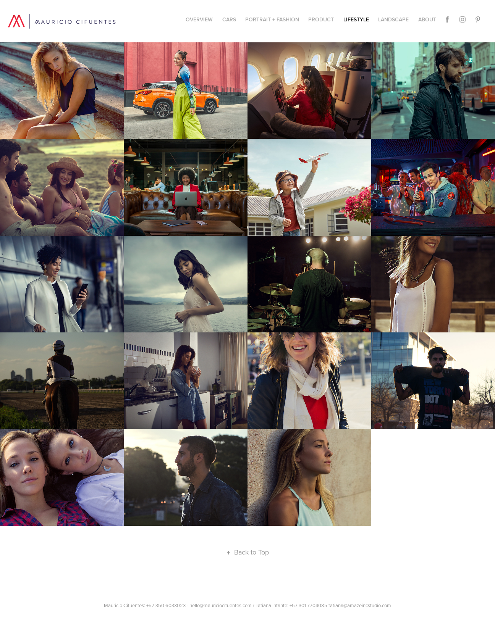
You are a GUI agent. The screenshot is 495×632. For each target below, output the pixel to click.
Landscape (393, 19)
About (427, 19)
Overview (199, 19)
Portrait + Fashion (272, 19)
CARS (229, 19)
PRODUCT (321, 19)
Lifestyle (356, 19)
